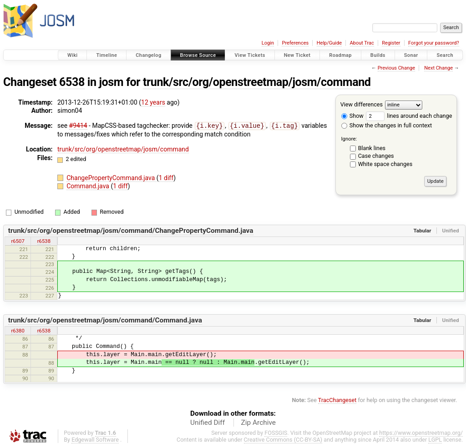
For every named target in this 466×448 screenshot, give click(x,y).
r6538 (44, 241)
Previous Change (396, 68)
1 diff (166, 177)
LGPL (435, 439)
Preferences (295, 43)
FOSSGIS (275, 432)
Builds (377, 55)
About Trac (362, 43)
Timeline (106, 55)
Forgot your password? (433, 43)
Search (444, 55)
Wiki (72, 55)
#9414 (78, 125)
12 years (153, 102)
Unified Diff (207, 422)
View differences (361, 104)
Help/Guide (329, 43)
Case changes (376, 155)
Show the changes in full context (386, 125)
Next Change (438, 68)
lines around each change (409, 115)
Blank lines (371, 148)
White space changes (385, 164)
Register (391, 43)
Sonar (411, 55)
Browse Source (198, 55)
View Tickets (249, 55)
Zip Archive (258, 422)
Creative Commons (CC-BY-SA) (283, 439)
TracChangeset (337, 400)
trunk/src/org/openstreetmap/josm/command (257, 82)
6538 (72, 82)
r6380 (17, 330)
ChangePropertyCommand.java (111, 177)
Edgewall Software (95, 439)
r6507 (17, 241)
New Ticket (297, 55)
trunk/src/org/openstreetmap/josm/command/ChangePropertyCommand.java (130, 231)
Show (352, 115)
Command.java (88, 185)
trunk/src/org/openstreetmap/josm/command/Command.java (105, 320)
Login (268, 43)
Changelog (148, 55)
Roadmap (340, 55)
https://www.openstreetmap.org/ (421, 432)
